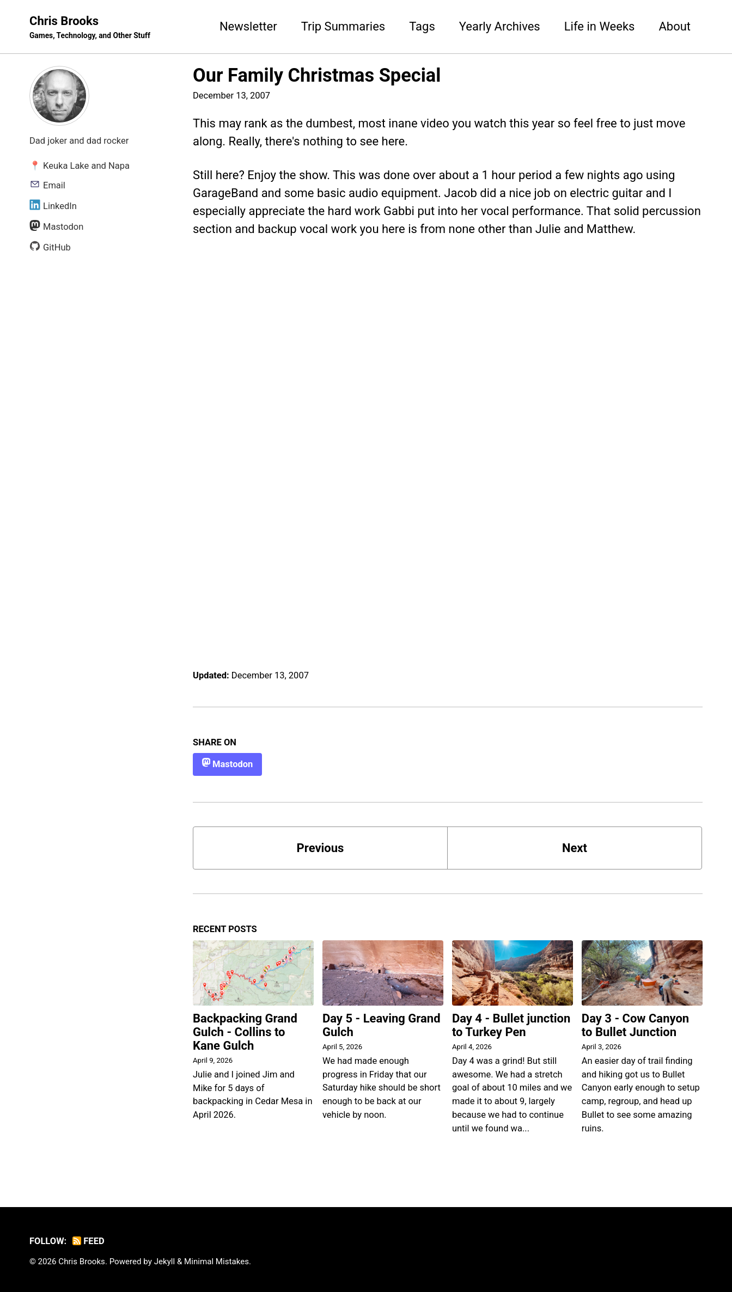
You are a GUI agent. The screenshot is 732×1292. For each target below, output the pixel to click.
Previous (320, 848)
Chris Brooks (89, 27)
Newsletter (248, 26)
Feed (88, 1241)
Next (574, 848)
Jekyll (164, 1261)
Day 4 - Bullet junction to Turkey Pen (511, 1025)
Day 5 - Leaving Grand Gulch (381, 1025)
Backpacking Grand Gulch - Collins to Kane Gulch (245, 1032)
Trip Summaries (343, 26)
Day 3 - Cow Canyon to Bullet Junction (635, 1025)
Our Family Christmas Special (317, 75)
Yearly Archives (499, 26)
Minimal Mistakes (216, 1261)
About (674, 26)
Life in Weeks (599, 26)
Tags (422, 26)
